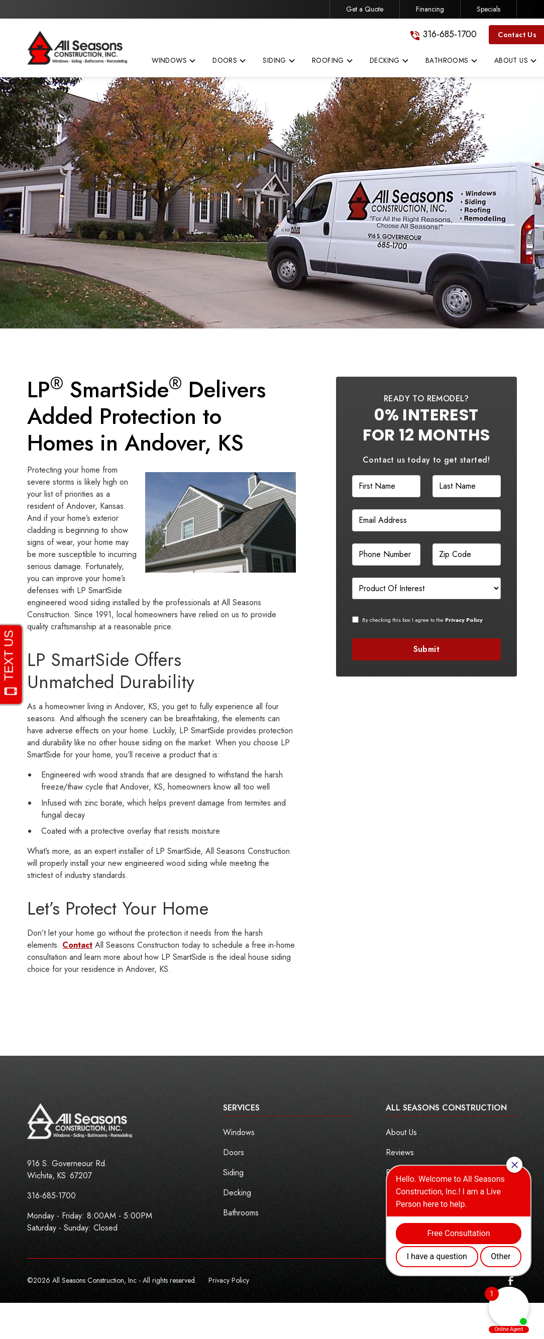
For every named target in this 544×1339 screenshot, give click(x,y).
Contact (77, 945)
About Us (401, 1132)
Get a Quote (364, 9)
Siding (233, 1172)
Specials (488, 9)
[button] (174, 62)
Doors (233, 1152)
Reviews (400, 1152)
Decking (237, 1192)
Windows (239, 1132)
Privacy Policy (228, 1280)
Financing (430, 9)
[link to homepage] (77, 48)
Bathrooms (241, 1212)
